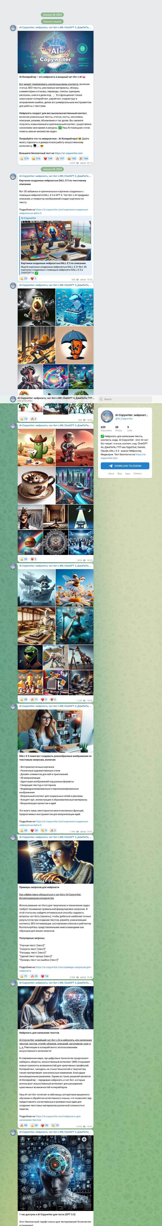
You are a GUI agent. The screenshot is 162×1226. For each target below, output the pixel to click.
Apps (127, 78)
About (111, 78)
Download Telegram (125, 71)
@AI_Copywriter (124, 23)
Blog (120, 78)
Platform (138, 78)
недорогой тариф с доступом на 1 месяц (54, 1193)
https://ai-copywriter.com (49, 1094)
